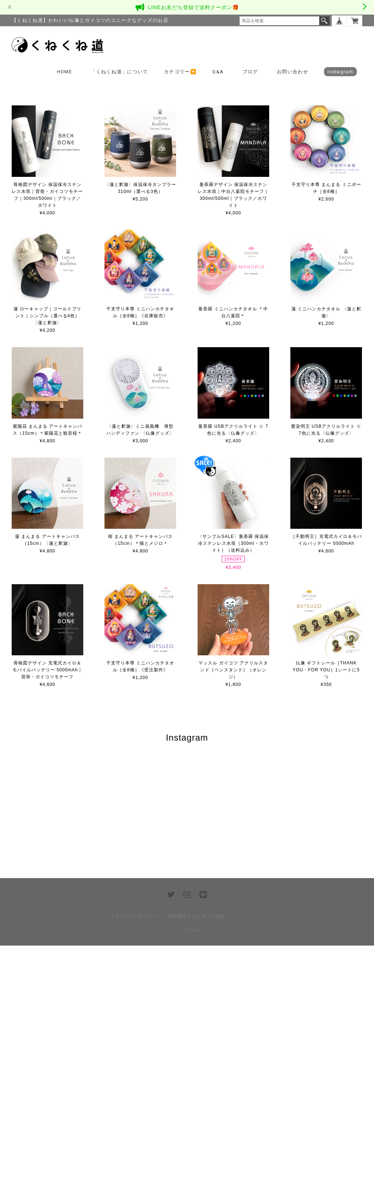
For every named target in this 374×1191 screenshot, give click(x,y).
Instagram (340, 71)
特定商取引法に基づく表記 (196, 1161)
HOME (64, 71)
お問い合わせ (292, 71)
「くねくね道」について (119, 71)
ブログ (250, 71)
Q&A (218, 71)
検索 (324, 20)
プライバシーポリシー (133, 1161)
